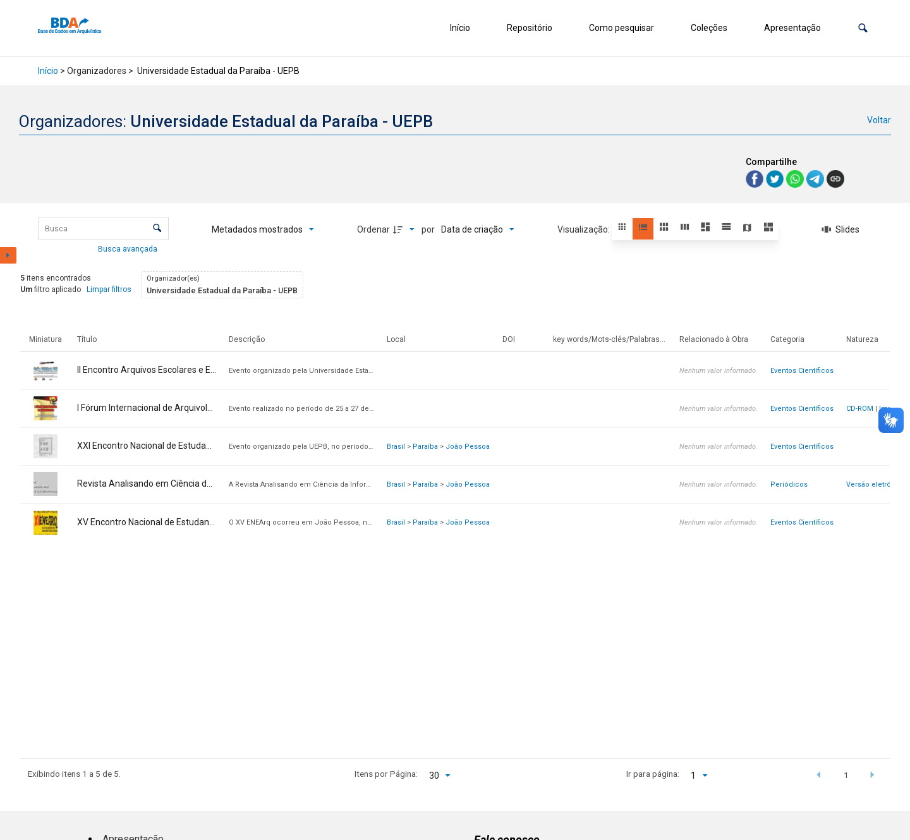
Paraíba (425, 446)
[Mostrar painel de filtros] (8, 255)
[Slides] (841, 229)
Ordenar (373, 229)
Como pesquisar (621, 28)
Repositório (529, 28)
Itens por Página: (386, 774)
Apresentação (792, 28)
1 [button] (846, 775)
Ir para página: (652, 774)
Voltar (879, 120)
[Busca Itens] (103, 228)
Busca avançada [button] (128, 249)
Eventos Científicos (802, 371)
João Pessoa (468, 446)
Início (460, 28)
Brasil (396, 446)
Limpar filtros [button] (109, 289)
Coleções (709, 28)
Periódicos (789, 484)
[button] (863, 28)
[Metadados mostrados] (262, 229)
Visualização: (584, 229)
